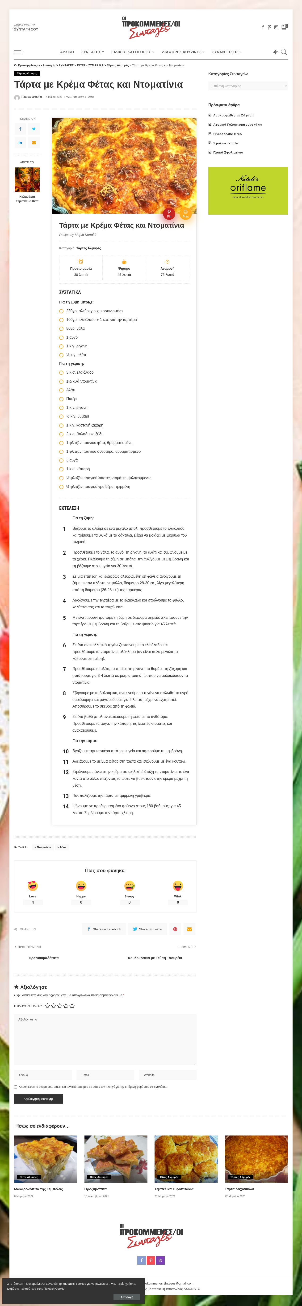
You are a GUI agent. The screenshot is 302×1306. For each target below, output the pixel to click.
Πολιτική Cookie (18, 1287)
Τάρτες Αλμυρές (27, 73)
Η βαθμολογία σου (28, 1006)
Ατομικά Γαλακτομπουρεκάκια (237, 124)
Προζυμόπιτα (96, 1190)
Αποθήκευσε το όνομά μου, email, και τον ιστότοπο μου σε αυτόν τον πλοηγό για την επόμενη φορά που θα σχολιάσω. (93, 1088)
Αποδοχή (56, 1295)
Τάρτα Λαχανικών (240, 1190)
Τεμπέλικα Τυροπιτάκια (175, 1190)
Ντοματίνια (79, 97)
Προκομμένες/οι (31, 97)
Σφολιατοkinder (226, 143)
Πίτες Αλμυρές (29, 1178)
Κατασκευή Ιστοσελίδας (166, 1290)
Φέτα (91, 97)
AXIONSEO (192, 1290)
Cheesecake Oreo (227, 134)
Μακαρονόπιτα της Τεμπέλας (40, 1190)
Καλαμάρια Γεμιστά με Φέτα (27, 199)
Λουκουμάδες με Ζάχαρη (233, 115)
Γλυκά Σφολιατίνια (228, 152)
